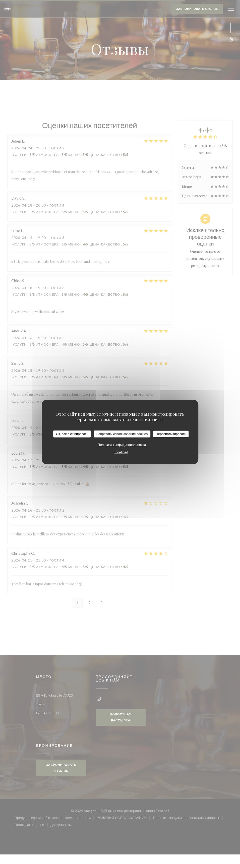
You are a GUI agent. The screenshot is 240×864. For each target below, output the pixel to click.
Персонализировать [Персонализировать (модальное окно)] (171, 434)
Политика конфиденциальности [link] (122, 444)
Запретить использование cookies (122, 434)
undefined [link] (121, 452)
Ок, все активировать (72, 434)
